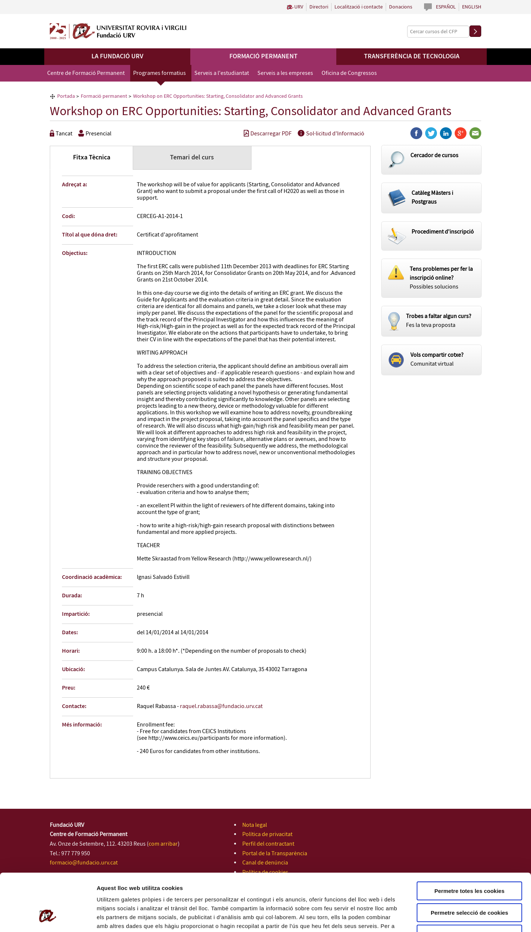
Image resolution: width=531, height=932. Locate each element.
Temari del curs (192, 157)
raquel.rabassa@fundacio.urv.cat (221, 706)
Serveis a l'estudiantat (221, 73)
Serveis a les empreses (285, 73)
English (471, 7)
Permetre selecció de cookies (469, 863)
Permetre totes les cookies (469, 842)
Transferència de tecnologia (411, 56)
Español (446, 7)
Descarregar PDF (268, 134)
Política (152, 886)
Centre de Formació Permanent (86, 73)
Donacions (400, 7)
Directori (318, 7)
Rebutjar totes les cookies (469, 885)
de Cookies (179, 886)
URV (298, 7)
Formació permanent (263, 56)
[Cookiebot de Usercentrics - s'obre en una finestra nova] (47, 917)
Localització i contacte (358, 7)
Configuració (413, 917)
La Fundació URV (117, 56)
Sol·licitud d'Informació (331, 134)
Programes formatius (159, 73)
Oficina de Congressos (349, 73)
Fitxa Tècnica (91, 157)
